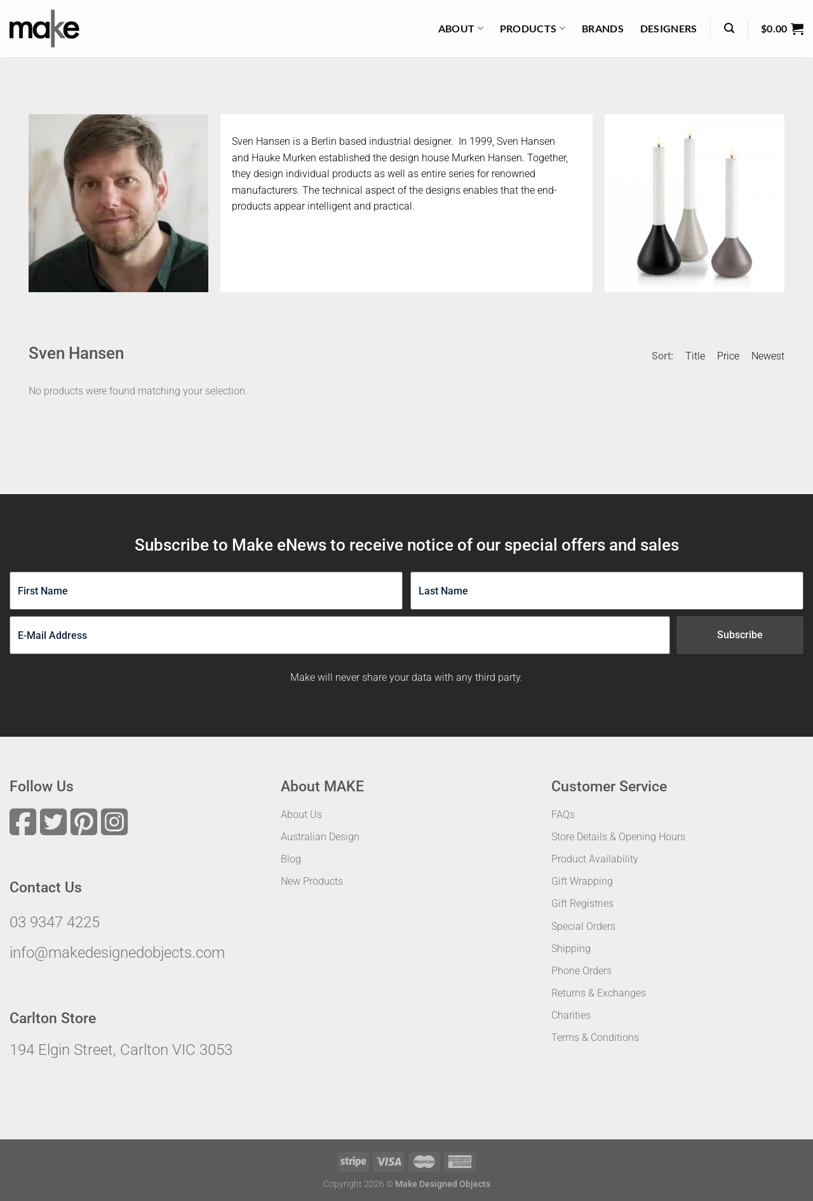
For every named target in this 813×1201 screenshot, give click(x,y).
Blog (291, 859)
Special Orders (583, 926)
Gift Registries (582, 903)
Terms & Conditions (595, 1037)
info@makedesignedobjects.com (117, 953)
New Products (312, 881)
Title (695, 356)
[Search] (729, 28)
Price (728, 356)
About (460, 28)
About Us (301, 814)
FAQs (563, 814)
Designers (668, 28)
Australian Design (320, 837)
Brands (603, 28)
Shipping (571, 949)
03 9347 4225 (55, 922)
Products (532, 28)
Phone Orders (581, 971)
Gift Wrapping (582, 881)
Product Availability (594, 859)
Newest (767, 356)
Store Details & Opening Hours (618, 837)
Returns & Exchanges (598, 993)
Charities (571, 1015)
